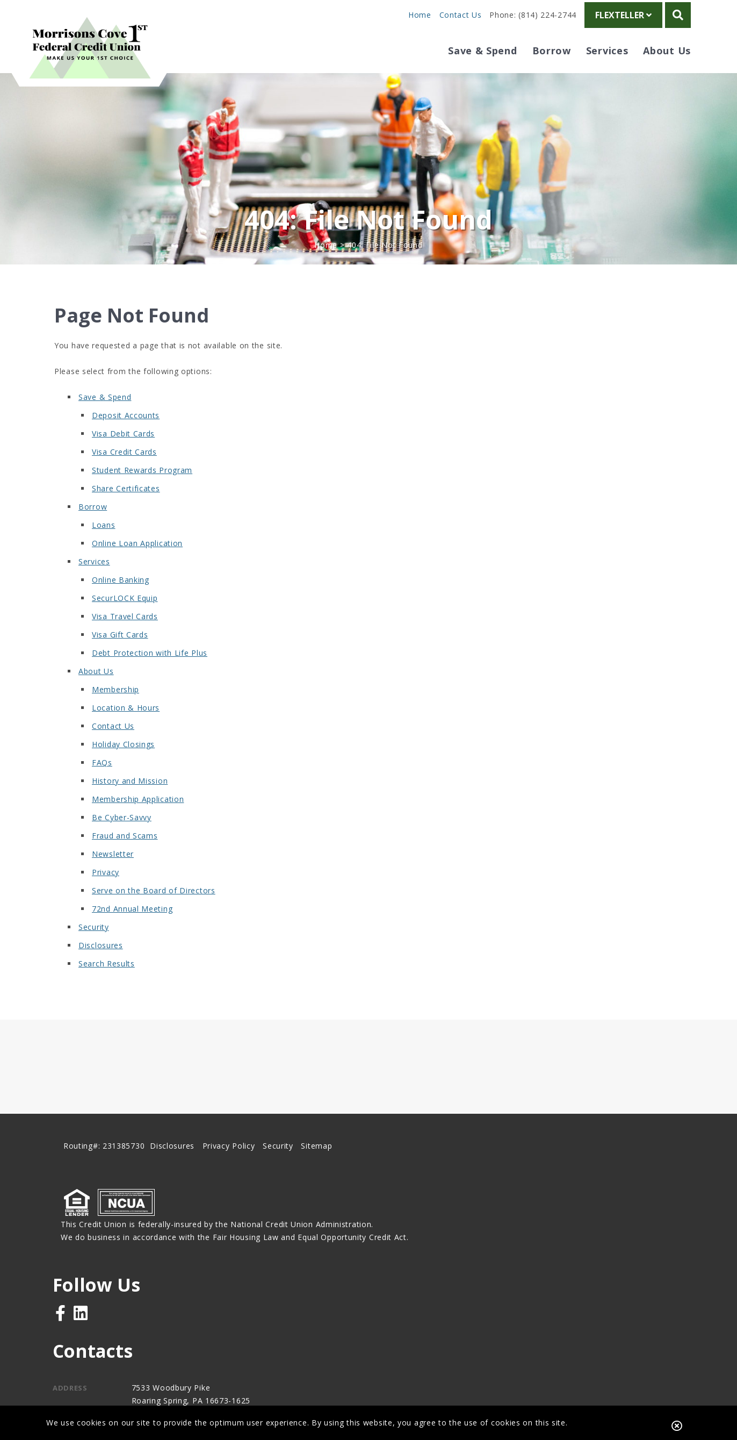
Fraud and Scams (125, 859)
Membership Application (138, 823)
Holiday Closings (123, 768)
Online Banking (120, 603)
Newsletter (113, 877)
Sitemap (318, 1178)
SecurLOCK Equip (125, 622)
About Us (96, 695)
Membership (115, 713)
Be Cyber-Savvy (121, 841)
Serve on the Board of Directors (153, 914)
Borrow (92, 530)
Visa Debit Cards (123, 457)
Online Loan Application (137, 567)
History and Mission (130, 804)
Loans (103, 548)
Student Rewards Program (142, 494)
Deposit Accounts (126, 439)
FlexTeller (623, 15)
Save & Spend (104, 420)
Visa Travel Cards (125, 640)
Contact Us (460, 15)
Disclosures (100, 969)
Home (419, 15)
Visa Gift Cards (120, 658)
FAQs (102, 786)
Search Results (106, 987)
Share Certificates (126, 512)
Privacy (105, 896)
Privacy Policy (230, 1178)
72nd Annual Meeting (132, 932)
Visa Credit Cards (124, 475)
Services (94, 585)
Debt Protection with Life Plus (149, 676)
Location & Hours (126, 731)
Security (93, 950)
